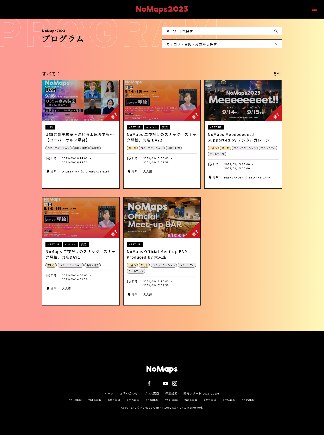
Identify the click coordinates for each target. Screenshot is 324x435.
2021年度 (171, 400)
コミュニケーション (58, 148)
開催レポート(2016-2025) (201, 393)
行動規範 (171, 393)
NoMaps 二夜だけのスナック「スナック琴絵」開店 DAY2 (162, 137)
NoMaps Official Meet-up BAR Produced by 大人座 (157, 254)
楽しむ (132, 148)
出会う (213, 148)
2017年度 (94, 400)
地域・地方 (174, 148)
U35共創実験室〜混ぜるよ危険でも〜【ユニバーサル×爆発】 (79, 137)
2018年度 (113, 400)
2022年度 (190, 400)
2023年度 (210, 400)
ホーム (109, 393)
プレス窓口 (151, 393)
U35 (50, 127)
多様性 (95, 148)
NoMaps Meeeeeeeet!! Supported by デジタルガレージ (239, 137)
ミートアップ (217, 154)
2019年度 (133, 400)
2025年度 (248, 400)
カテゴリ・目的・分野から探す (223, 45)
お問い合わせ (129, 393)
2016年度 (75, 400)
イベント (151, 127)
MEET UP (135, 127)
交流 (165, 127)
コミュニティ (268, 148)
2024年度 (229, 400)
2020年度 (152, 400)
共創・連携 (80, 148)
